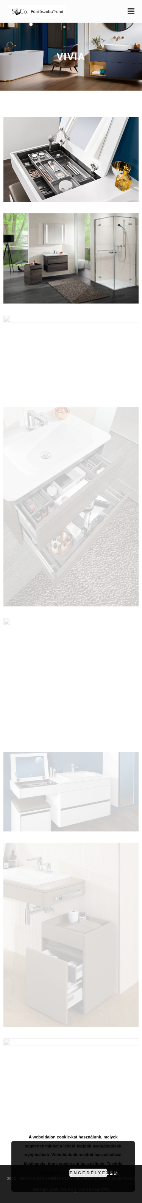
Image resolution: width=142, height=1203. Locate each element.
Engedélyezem (88, 1173)
